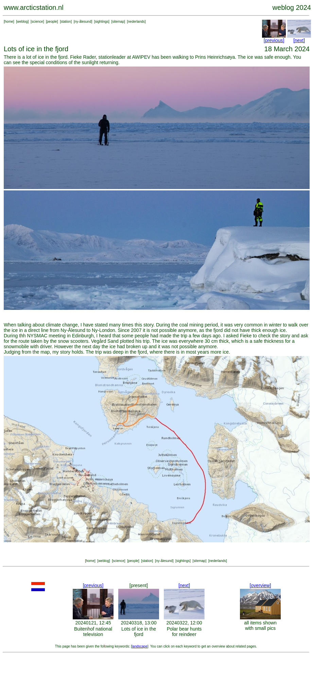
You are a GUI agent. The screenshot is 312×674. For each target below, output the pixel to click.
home (9, 21)
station (66, 21)
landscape (140, 646)
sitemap (118, 21)
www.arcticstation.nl (34, 7)
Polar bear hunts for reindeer (184, 631)
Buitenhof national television (93, 631)
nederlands (136, 21)
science (37, 21)
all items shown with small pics (260, 625)
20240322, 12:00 (184, 622)
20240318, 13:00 (138, 622)
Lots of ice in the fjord (138, 631)
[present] (138, 585)
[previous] (274, 40)
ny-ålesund (83, 21)
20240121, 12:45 (93, 622)
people (52, 21)
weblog (22, 21)
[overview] (260, 585)
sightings (101, 21)
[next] (299, 40)
